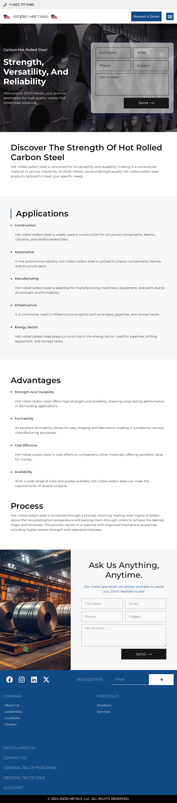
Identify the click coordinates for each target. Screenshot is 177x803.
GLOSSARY (13, 788)
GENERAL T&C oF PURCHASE (30, 768)
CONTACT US (15, 758)
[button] (170, 16)
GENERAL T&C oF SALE (24, 778)
